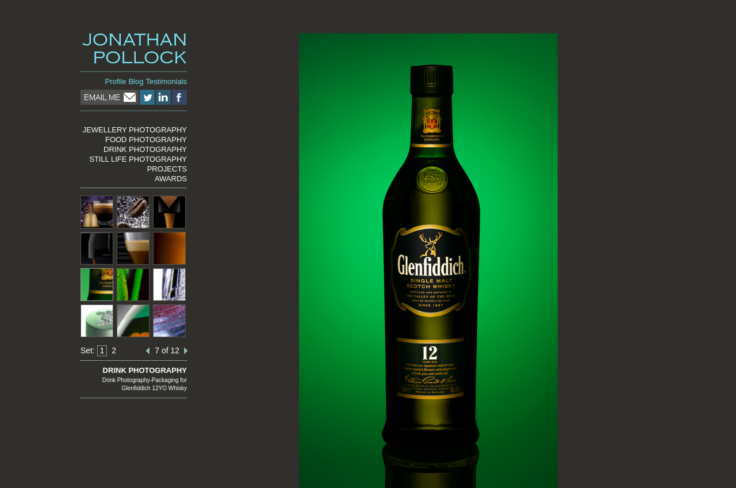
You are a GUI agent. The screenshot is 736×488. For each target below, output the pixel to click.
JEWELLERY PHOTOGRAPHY (135, 129)
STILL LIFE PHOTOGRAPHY (138, 159)
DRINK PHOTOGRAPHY (145, 149)
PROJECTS (167, 169)
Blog (135, 81)
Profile (115, 81)
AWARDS (171, 178)
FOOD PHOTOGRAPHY (146, 139)
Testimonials (166, 81)
